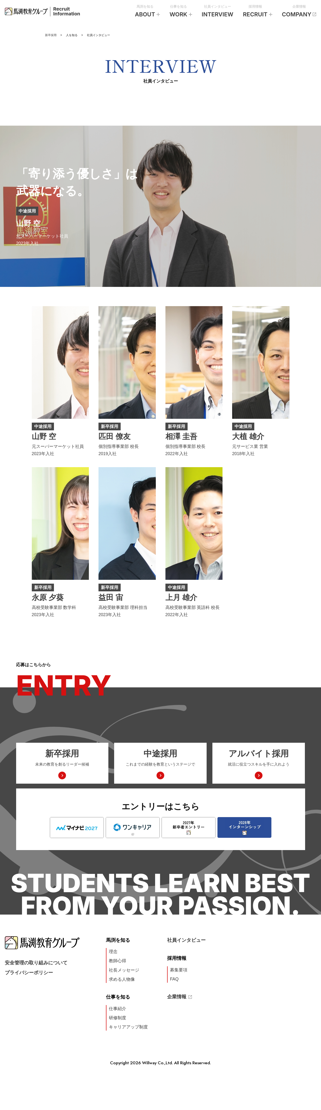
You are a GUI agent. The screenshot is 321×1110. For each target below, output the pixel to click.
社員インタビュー (217, 12)
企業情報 (299, 12)
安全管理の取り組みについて (36, 962)
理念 (113, 951)
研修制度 (117, 1017)
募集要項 (178, 970)
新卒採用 (51, 35)
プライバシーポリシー (29, 972)
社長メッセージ (124, 970)
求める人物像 (122, 979)
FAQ (174, 979)
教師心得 (117, 960)
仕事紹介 (117, 1008)
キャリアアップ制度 (128, 1027)
